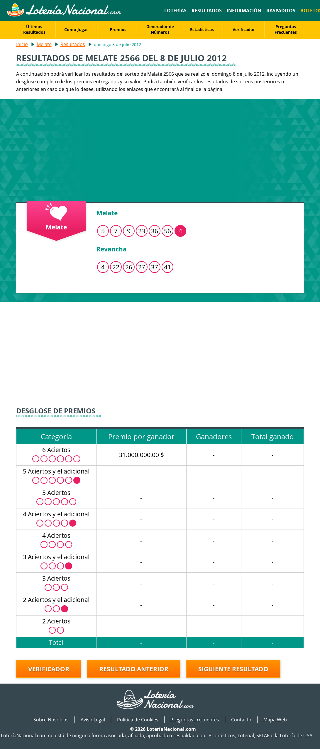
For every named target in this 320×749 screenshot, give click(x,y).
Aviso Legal (93, 719)
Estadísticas (202, 29)
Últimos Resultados (34, 29)
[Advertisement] (160, 149)
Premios (118, 29)
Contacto (241, 719)
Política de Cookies (137, 719)
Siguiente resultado (233, 669)
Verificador (244, 29)
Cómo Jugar (76, 29)
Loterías (175, 10)
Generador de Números (160, 29)
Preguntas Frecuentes (286, 29)
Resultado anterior (133, 669)
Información (244, 10)
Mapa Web (275, 719)
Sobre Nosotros (51, 719)
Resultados (207, 10)
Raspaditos (280, 10)
